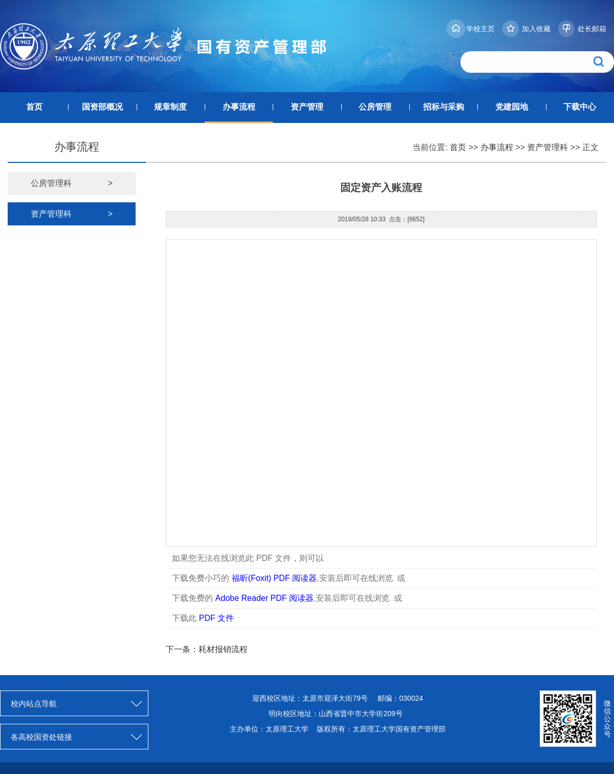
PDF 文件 (216, 618)
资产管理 (307, 106)
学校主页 (480, 29)
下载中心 (579, 106)
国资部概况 (102, 106)
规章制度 (170, 106)
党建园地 (511, 106)
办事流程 (239, 106)
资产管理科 (547, 147)
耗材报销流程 (223, 649)
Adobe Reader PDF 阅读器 (264, 598)
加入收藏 (536, 29)
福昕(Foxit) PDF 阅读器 (274, 578)
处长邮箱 (592, 29)
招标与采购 (443, 106)
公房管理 (375, 106)
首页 (34, 106)
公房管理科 (72, 183)
